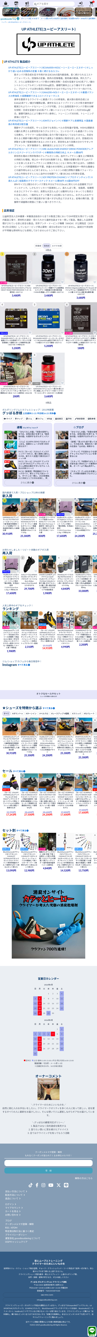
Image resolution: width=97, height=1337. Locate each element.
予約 (69, 419)
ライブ (8, 419)
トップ (3, 22)
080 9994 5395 (47, 1295)
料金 (49, 419)
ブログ (27, 4)
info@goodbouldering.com (47, 1300)
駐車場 (91, 419)
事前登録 (80, 419)
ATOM (14, 1227)
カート (91, 4)
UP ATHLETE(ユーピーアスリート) (19, 22)
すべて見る (24, 665)
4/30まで (29, 18)
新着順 (38, 246)
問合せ (92, 1331)
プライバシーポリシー (16, 1234)
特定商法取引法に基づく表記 (19, 1231)
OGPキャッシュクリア (16, 1241)
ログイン (81, 4)
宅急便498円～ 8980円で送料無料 (68, 18)
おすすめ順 (57, 246)
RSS (7, 1227)
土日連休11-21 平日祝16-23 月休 (39, 413)
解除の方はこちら (84, 1178)
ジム (16, 4)
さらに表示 (27, 482)
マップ (18, 419)
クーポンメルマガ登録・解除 (19, 1224)
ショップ (6, 4)
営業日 (59, 419)
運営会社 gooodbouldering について (22, 1238)
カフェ (39, 419)
